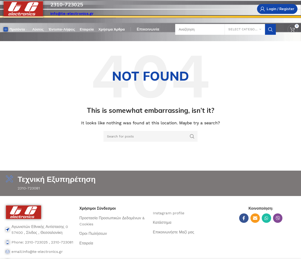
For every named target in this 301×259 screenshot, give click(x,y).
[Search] (150, 136)
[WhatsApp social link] (266, 218)
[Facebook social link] (244, 218)
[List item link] (40, 230)
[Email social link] (255, 218)
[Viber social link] (277, 218)
